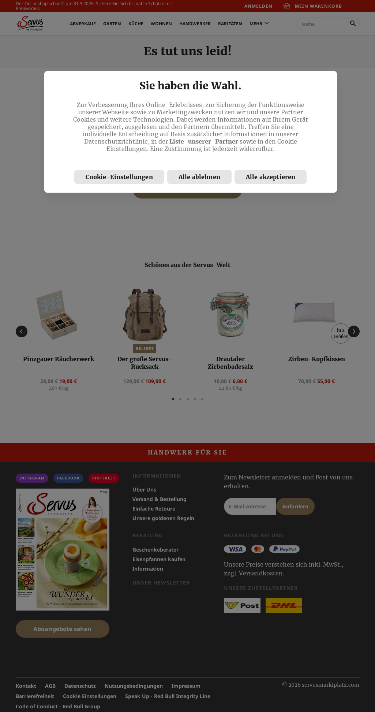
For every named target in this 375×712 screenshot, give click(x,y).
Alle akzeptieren (271, 177)
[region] (190, 132)
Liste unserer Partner (203, 141)
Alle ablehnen (199, 177)
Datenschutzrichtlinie (116, 141)
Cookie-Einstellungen (119, 177)
